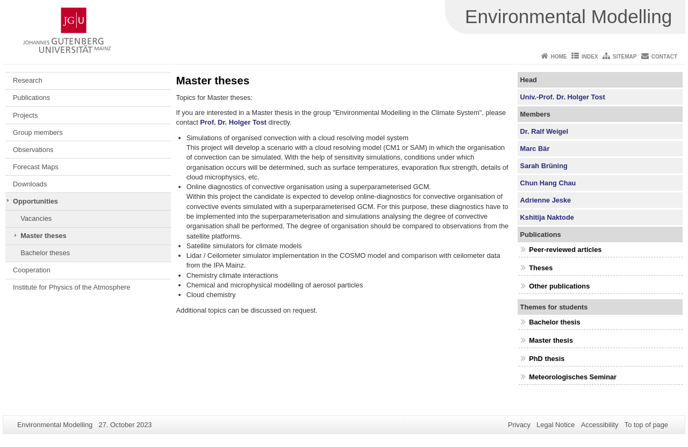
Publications (31, 97)
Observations (33, 150)
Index (590, 57)
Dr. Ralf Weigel (544, 131)
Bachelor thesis (554, 322)
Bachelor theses (45, 253)
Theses (541, 268)
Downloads (30, 184)
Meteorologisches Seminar (573, 377)
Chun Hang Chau (548, 183)
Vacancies (36, 218)
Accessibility (600, 425)
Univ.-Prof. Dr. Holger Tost (562, 97)
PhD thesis (546, 359)
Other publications (559, 286)
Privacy (519, 425)
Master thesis (551, 340)
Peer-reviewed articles (565, 250)
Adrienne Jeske (545, 200)
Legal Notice (555, 425)
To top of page (646, 425)
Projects (25, 115)
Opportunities (35, 201)
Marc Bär (535, 149)
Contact (664, 57)
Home (559, 57)
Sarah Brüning (544, 166)
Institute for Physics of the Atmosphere (71, 287)
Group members (37, 132)
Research (27, 80)
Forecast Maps (36, 167)
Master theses (43, 236)
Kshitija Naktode (547, 217)
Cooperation (32, 270)
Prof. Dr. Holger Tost (233, 122)
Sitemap (624, 57)
